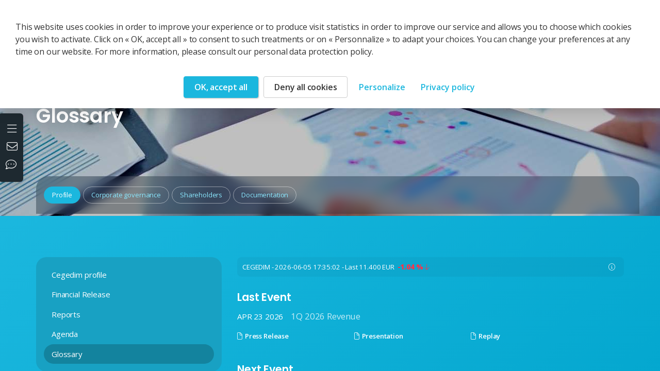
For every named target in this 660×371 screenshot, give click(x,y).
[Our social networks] (13, 165)
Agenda (65, 334)
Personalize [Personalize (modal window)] (382, 87)
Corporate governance (126, 194)
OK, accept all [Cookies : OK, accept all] (221, 87)
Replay (485, 336)
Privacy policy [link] (448, 87)
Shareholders (201, 194)
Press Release (263, 336)
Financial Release (81, 294)
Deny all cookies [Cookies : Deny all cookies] (305, 87)
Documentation (264, 194)
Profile (62, 194)
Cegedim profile (79, 274)
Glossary (67, 354)
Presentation (378, 336)
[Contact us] (13, 147)
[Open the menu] (13, 127)
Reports (66, 314)
